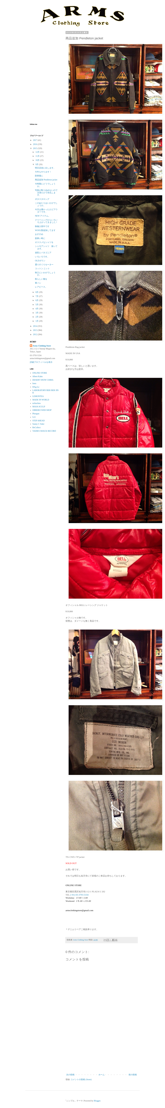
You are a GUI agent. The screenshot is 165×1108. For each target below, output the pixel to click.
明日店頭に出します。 (45, 168)
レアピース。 (41, 287)
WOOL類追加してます (45, 230)
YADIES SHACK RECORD (44, 431)
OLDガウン (40, 261)
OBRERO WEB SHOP (41, 410)
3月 (37, 313)
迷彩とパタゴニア (43, 253)
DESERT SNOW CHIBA (42, 380)
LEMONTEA (38, 396)
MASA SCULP (38, 407)
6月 (37, 300)
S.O (34, 417)
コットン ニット (42, 268)
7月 (37, 296)
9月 (37, 164)
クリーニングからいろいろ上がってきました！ (46, 221)
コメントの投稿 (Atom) (81, 1079)
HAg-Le (35, 387)
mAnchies (36, 403)
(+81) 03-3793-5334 (79, 894)
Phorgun (35, 414)
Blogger (97, 1101)
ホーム (101, 1075)
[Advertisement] (102, 1048)
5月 (37, 304)
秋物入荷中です (42, 226)
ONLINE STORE (39, 373)
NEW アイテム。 (42, 216)
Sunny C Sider (38, 424)
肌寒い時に (40, 238)
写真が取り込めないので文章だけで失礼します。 (46, 192)
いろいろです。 (42, 257)
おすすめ (39, 234)
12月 (37, 152)
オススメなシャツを (44, 242)
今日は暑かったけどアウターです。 (46, 210)
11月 (37, 156)
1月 (37, 321)
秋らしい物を (41, 279)
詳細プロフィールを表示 (41, 362)
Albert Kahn (37, 376)
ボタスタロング (42, 199)
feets (34, 383)
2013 (35, 330)
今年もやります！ (43, 172)
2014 (35, 326)
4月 (37, 309)
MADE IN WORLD (40, 400)
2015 (35, 148)
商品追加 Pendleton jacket (46, 180)
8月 (37, 292)
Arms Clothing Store (42, 346)
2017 (35, 140)
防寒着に (39, 176)
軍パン (38, 283)
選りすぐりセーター (44, 265)
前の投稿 (133, 1075)
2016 (35, 144)
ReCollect (36, 427)
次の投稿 (70, 1075)
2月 (37, 317)
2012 (35, 334)
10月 (37, 160)
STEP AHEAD (38, 421)
